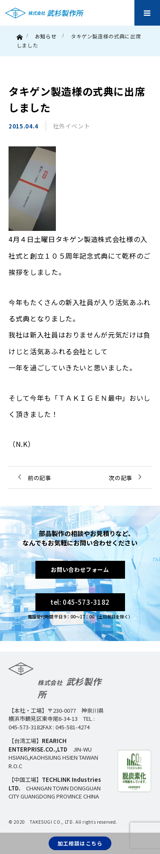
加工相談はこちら (80, 843)
